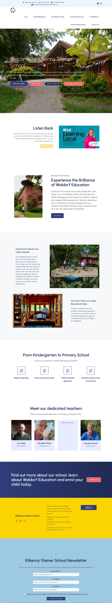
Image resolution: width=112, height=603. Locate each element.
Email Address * (56, 571)
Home (25, 17)
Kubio (63, 530)
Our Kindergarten (39, 17)
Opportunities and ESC (78, 25)
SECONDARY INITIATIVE (77, 17)
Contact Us (95, 25)
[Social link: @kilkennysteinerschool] (21, 520)
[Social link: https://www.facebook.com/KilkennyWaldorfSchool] (97, 3)
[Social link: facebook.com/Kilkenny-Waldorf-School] (17, 520)
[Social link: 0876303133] (25, 520)
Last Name (56, 586)
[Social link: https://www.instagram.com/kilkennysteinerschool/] (100, 3)
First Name (56, 579)
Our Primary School (57, 17)
